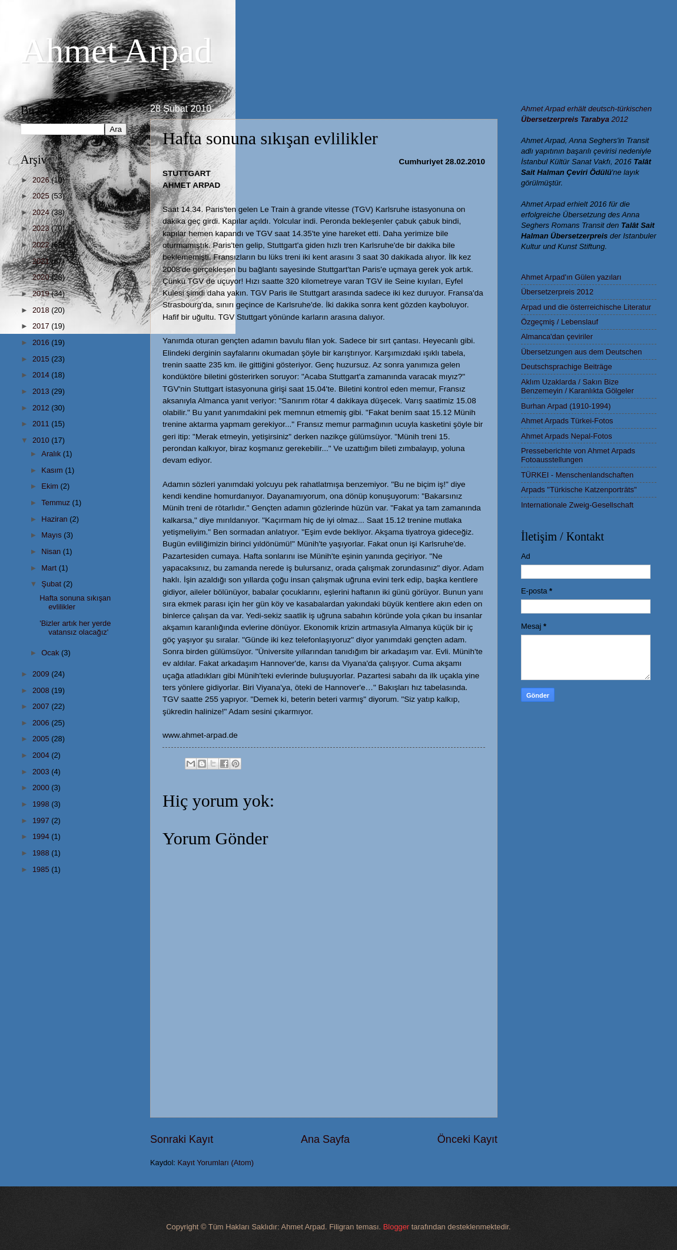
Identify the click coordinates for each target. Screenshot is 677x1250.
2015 (41, 358)
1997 (41, 820)
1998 (41, 804)
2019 (41, 293)
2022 (41, 244)
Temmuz (56, 502)
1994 (41, 836)
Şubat (52, 583)
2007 (41, 706)
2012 (41, 407)
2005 (41, 738)
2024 (41, 212)
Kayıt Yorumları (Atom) (216, 1162)
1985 (41, 869)
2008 (41, 690)
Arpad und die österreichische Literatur (586, 307)
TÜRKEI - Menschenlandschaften (577, 474)
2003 (41, 771)
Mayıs (52, 534)
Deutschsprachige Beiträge (566, 366)
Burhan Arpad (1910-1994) (565, 406)
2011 (41, 423)
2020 (41, 277)
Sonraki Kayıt (181, 1139)
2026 (41, 179)
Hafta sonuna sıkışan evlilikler (75, 602)
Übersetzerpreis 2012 (557, 291)
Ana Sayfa (325, 1139)
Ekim (50, 486)
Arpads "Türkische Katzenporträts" (579, 489)
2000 (41, 787)
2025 (41, 195)
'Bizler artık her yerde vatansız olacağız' (75, 627)
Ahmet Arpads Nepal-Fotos (566, 436)
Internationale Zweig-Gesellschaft (577, 504)
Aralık (52, 453)
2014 (41, 374)
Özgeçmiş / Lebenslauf (559, 321)
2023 (41, 228)
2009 (41, 673)
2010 (41, 440)
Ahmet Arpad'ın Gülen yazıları (571, 277)
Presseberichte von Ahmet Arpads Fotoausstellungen (578, 455)
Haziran (55, 519)
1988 (41, 852)
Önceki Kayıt (467, 1139)
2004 (41, 755)
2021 (41, 261)
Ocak (51, 652)
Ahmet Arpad (116, 50)
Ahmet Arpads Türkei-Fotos (567, 420)
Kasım (53, 470)
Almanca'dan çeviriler (557, 336)
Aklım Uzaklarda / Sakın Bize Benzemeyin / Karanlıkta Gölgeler (577, 386)
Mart (49, 567)
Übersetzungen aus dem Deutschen (581, 351)
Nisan (52, 551)
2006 (41, 722)
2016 (41, 342)
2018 (41, 310)
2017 (41, 325)
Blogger (396, 1226)
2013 (41, 391)
